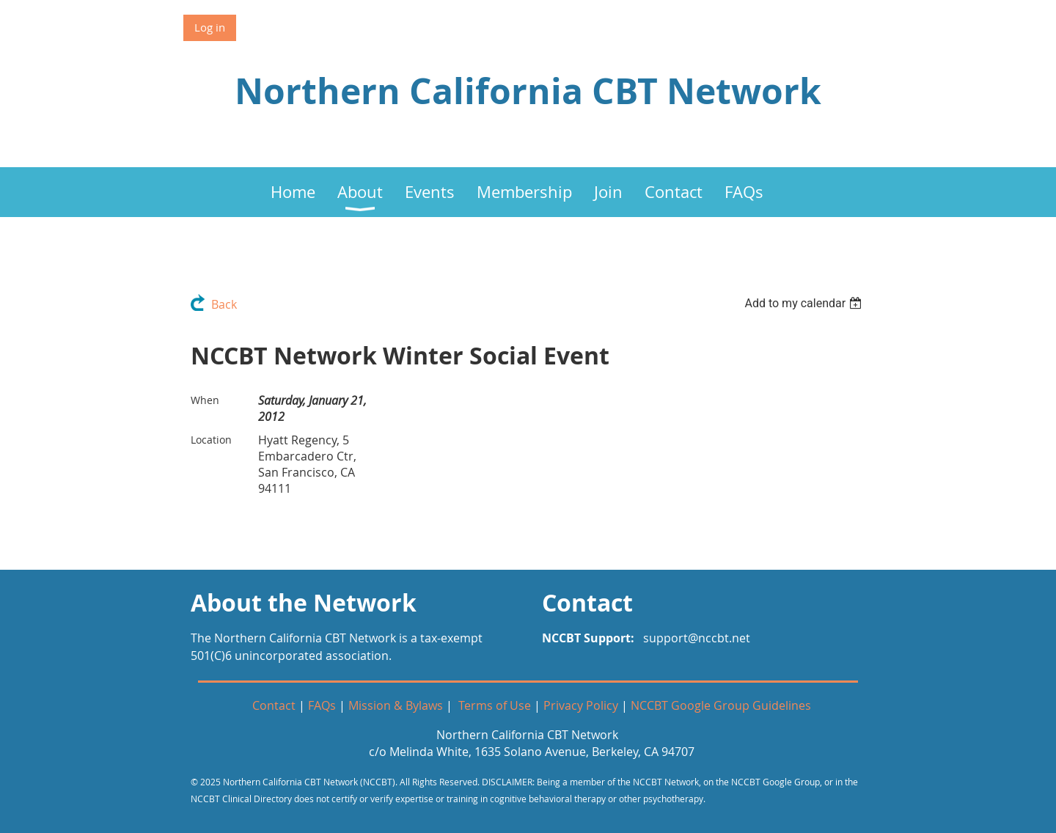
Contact (274, 705)
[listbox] (804, 303)
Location (211, 440)
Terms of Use (494, 705)
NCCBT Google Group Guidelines (721, 705)
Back (224, 304)
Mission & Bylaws (395, 705)
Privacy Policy (580, 705)
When (205, 400)
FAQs (322, 705)
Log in (209, 27)
